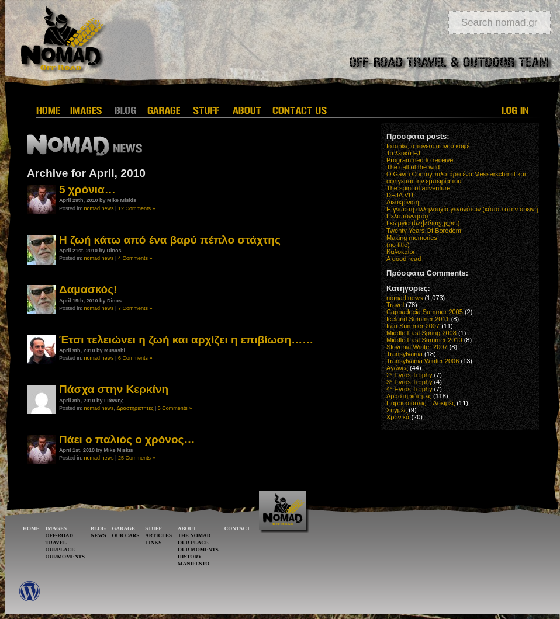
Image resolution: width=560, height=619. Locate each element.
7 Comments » (135, 308)
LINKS (153, 542)
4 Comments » (135, 258)
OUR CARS (126, 535)
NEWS (98, 535)
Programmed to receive (419, 160)
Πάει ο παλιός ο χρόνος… (127, 439)
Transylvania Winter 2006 (422, 360)
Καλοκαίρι (400, 251)
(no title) (398, 244)
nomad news (99, 208)
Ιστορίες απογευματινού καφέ (427, 145)
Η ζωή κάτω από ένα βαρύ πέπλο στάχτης (170, 240)
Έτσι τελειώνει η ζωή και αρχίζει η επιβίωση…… (186, 339)
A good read (403, 258)
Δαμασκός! (88, 289)
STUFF (153, 528)
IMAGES (56, 528)
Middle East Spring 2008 (421, 332)
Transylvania (404, 353)
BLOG (98, 528)
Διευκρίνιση (402, 202)
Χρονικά (397, 416)
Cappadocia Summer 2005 (424, 311)
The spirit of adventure (418, 188)
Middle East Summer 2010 (424, 339)
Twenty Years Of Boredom (423, 230)
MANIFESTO (193, 563)
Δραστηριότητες (135, 408)
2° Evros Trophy (409, 374)
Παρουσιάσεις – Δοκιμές (420, 402)
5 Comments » (175, 408)
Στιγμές (396, 409)
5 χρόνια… (87, 189)
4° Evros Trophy (409, 388)
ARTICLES (158, 535)
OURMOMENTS (65, 556)
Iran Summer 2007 (413, 325)
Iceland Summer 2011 (418, 318)
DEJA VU (399, 195)
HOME (31, 528)
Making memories (411, 237)
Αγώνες (397, 367)
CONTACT (237, 528)
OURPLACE (60, 549)
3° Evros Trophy (409, 381)
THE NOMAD (194, 535)
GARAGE (124, 528)
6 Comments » (135, 358)
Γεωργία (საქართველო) (423, 223)
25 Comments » (136, 458)
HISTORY (190, 556)
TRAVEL (56, 542)
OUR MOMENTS (198, 549)
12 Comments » (136, 208)
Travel (395, 304)
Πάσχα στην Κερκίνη (113, 389)
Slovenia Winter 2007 (417, 346)
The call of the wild (413, 167)
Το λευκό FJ (403, 153)
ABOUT (187, 528)
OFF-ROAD (60, 535)
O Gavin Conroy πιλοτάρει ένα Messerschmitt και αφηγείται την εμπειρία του (456, 178)
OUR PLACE (193, 542)
